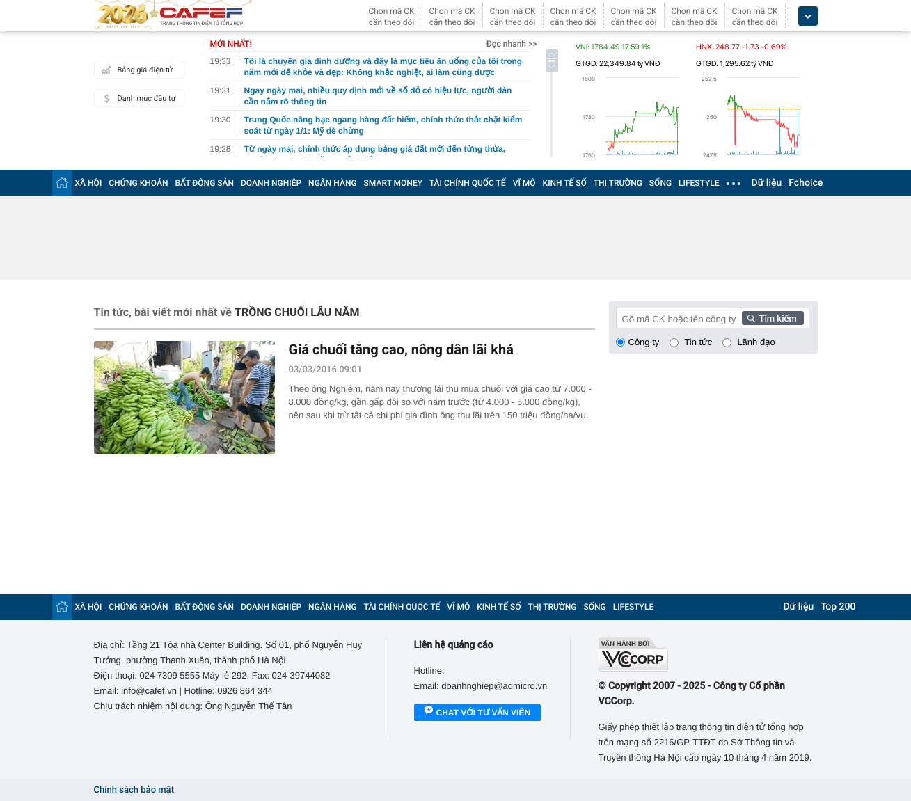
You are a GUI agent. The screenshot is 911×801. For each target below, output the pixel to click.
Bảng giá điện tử (135, 69)
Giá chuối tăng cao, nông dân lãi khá (401, 349)
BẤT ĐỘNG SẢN (205, 183)
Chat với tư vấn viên (478, 713)
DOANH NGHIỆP (271, 183)
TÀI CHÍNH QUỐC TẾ (467, 183)
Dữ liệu (767, 183)
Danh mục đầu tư (137, 98)
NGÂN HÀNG (332, 183)
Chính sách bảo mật (134, 790)
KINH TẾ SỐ (565, 183)
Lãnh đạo (756, 342)
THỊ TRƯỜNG (618, 183)
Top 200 (838, 606)
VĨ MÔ (524, 183)
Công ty (644, 342)
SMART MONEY (393, 183)
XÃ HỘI (88, 183)
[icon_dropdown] (808, 16)
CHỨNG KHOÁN (138, 183)
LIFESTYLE (699, 183)
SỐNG (660, 183)
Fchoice (806, 183)
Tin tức (698, 342)
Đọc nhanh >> (511, 44)
